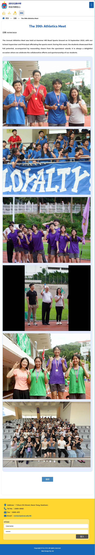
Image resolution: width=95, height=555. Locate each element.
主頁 (8, 13)
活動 (15, 18)
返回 (47, 479)
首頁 (7, 18)
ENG (21, 13)
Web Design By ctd (47, 551)
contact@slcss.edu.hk (22, 515)
